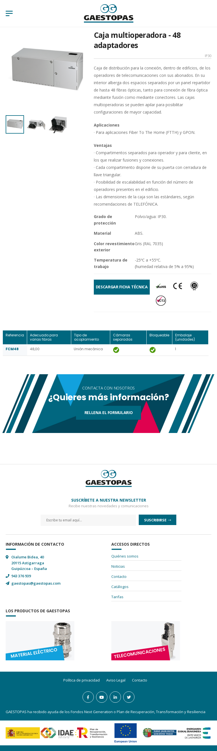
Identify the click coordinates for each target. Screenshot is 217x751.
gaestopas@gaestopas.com (35, 583)
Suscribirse (155, 520)
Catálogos (120, 586)
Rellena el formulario (108, 412)
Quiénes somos (124, 556)
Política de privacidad (81, 680)
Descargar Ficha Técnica (122, 286)
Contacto (119, 576)
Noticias (118, 566)
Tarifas (117, 596)
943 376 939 (21, 575)
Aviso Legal (115, 680)
